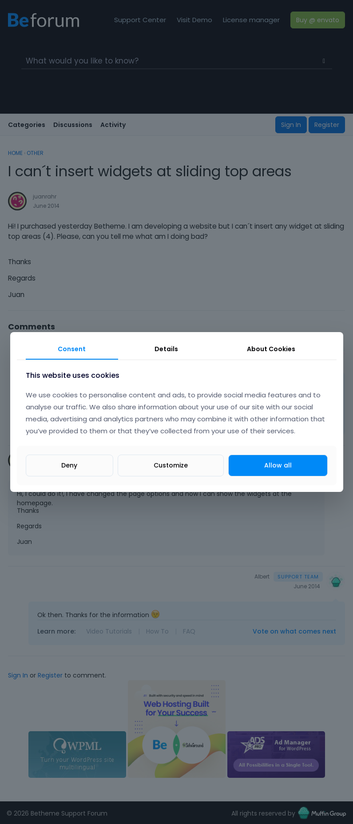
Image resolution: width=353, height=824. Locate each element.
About (271, 349)
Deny (69, 465)
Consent (72, 349)
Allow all (278, 465)
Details (166, 349)
